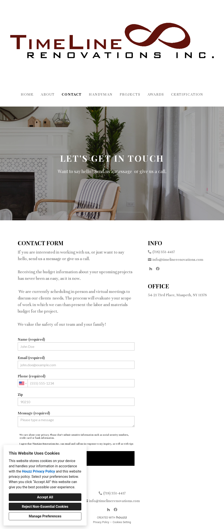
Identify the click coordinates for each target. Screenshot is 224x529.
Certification (187, 94)
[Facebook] (158, 269)
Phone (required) (76, 380)
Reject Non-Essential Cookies (45, 506)
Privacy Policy (101, 522)
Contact (72, 94)
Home (27, 94)
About (48, 94)
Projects (130, 94)
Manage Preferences (45, 516)
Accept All (45, 497)
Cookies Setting (122, 522)
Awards (155, 94)
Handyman (101, 94)
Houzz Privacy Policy (38, 471)
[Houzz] (151, 269)
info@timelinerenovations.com (177, 259)
